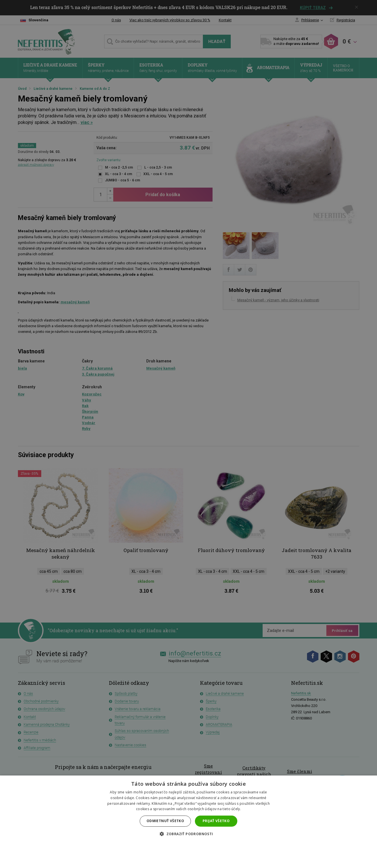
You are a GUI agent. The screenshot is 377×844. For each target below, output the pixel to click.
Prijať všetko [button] (216, 820)
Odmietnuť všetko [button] (165, 820)
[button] (188, 834)
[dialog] (188, 422)
